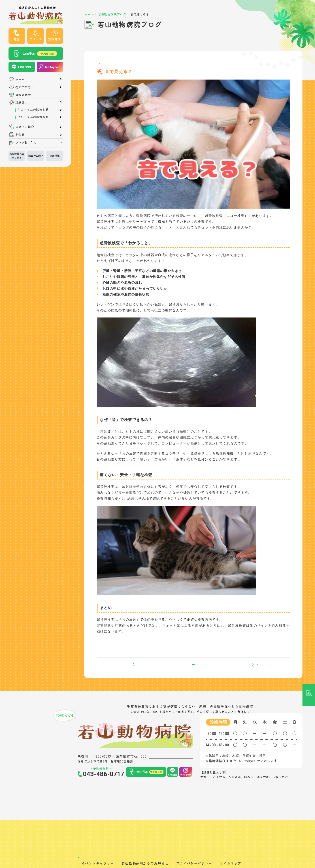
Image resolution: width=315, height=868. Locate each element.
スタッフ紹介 (24, 126)
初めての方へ (24, 87)
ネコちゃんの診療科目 (33, 109)
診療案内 (21, 102)
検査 (123, 65)
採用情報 (55, 155)
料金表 (20, 134)
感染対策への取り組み (16, 155)
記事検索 (308, 369)
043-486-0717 (103, 785)
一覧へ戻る (193, 672)
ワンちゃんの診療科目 (33, 116)
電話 (17, 39)
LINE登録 (24, 67)
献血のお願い (35, 155)
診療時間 (54, 39)
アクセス (36, 39)
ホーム (20, 79)
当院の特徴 (23, 94)
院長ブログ (106, 65)
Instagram (53, 67)
